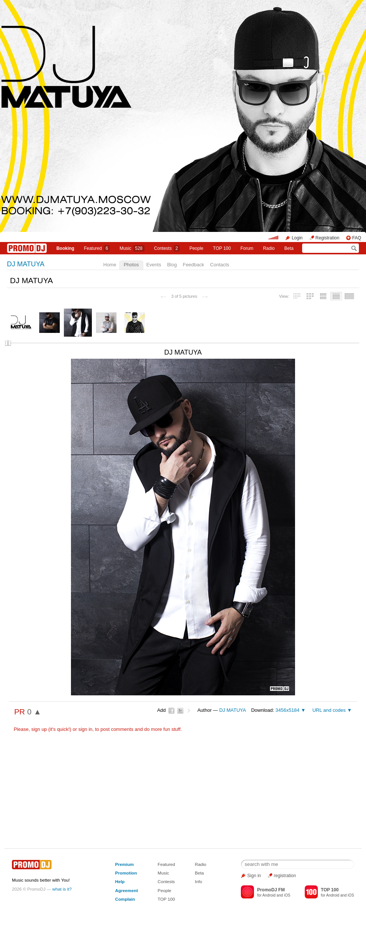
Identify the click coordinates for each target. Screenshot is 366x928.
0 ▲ (34, 711)
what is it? (62, 888)
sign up (39, 729)
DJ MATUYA (25, 264)
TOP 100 (222, 248)
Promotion (126, 872)
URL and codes (328, 710)
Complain (125, 899)
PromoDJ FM (271, 889)
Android (269, 895)
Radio (268, 248)
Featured (97, 248)
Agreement (126, 890)
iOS (287, 895)
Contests (166, 881)
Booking (65, 248)
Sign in (254, 875)
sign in (85, 729)
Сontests (167, 248)
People (196, 248)
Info (198, 881)
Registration (327, 238)
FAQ (356, 238)
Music (132, 248)
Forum (247, 248)
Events (153, 264)
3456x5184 (287, 710)
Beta (289, 248)
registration (285, 875)
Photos (131, 264)
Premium (124, 864)
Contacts (219, 264)
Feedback (193, 264)
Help (119, 881)
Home (110, 264)
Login (297, 238)
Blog (172, 264)
